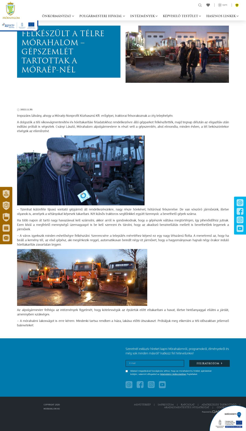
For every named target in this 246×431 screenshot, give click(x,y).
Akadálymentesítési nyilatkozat (186, 407)
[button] (6, 194)
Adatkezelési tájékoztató (219, 405)
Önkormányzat (57, 16)
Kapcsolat (188, 405)
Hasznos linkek (221, 16)
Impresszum (166, 405)
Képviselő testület (181, 16)
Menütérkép (142, 405)
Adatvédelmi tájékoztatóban (173, 374)
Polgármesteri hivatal (101, 16)
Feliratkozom (209, 363)
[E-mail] (155, 363)
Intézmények (142, 16)
